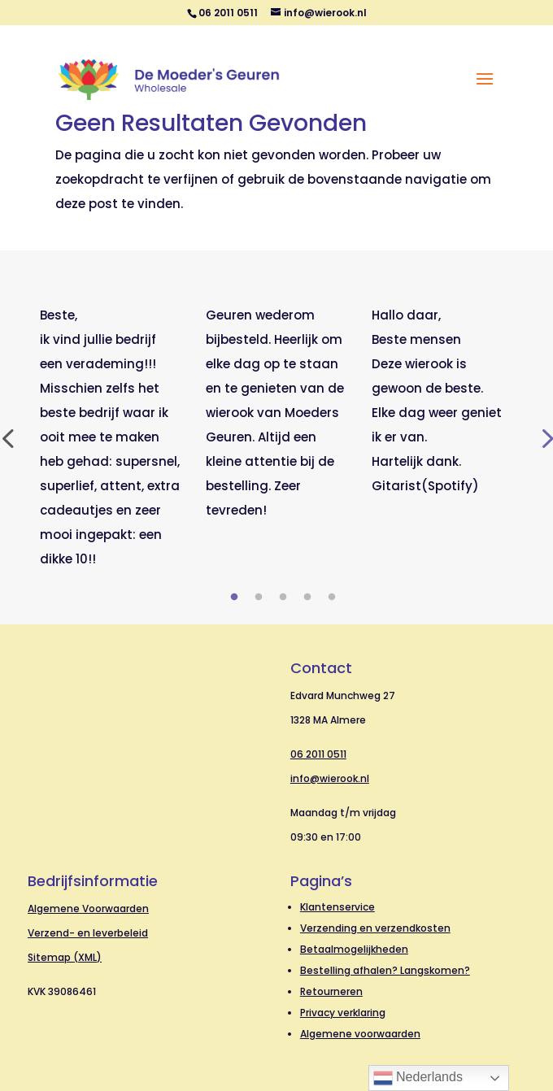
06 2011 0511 (318, 754)
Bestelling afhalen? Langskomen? (385, 970)
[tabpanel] (110, 437)
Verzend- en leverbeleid (88, 933)
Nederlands (418, 1078)
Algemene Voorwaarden (88, 908)
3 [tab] (283, 597)
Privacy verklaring (342, 1012)
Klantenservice (337, 907)
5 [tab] (332, 597)
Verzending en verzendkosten (375, 928)
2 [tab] (258, 597)
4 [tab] (307, 597)
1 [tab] (234, 597)
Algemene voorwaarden (360, 1034)
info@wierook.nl (329, 778)
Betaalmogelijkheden (354, 949)
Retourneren (331, 991)
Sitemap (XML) (65, 957)
